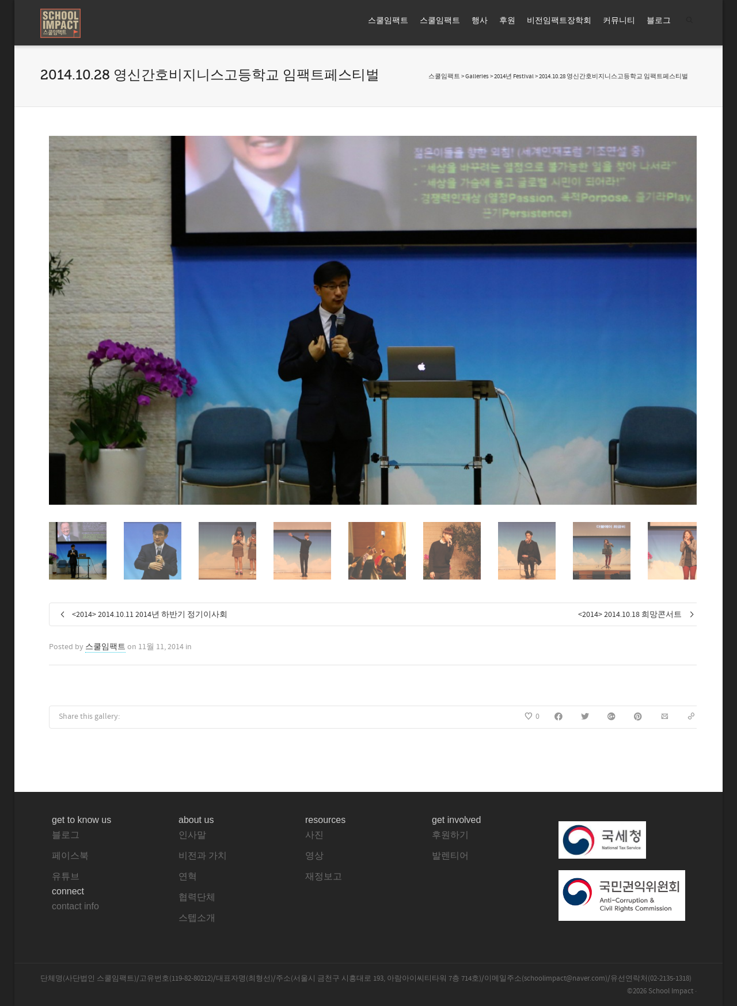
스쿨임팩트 (388, 21)
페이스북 (70, 855)
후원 (507, 21)
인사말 (192, 835)
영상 (314, 855)
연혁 (187, 876)
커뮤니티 (619, 21)
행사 (480, 21)
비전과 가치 (202, 855)
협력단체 (196, 897)
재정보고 (323, 876)
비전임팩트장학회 (559, 21)
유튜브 (65, 876)
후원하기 (450, 835)
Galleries (477, 77)
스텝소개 (196, 918)
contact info (75, 906)
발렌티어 (450, 855)
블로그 (659, 21)
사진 (314, 835)
